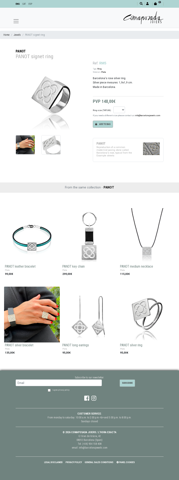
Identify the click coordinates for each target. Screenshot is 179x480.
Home (6, 34)
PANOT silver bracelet (19, 345)
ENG (18, 4)
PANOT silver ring (131, 345)
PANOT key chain (73, 266)
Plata (103, 72)
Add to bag (103, 124)
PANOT (21, 51)
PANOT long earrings (75, 345)
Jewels (17, 34)
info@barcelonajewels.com (147, 115)
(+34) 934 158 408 (91, 443)
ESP (30, 4)
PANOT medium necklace (136, 266)
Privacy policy (74, 462)
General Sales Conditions (99, 462)
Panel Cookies (125, 462)
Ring (99, 69)
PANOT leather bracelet (20, 266)
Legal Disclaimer (53, 462)
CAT (24, 4)
